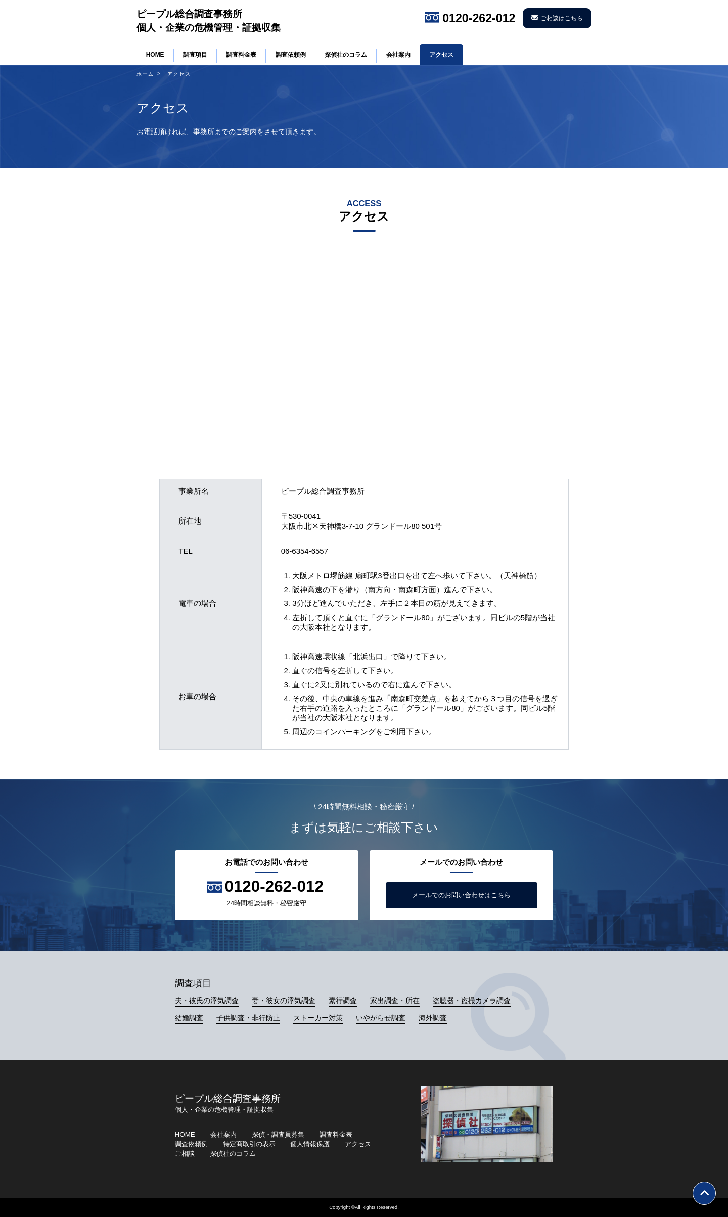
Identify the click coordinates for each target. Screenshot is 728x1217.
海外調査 (433, 1018)
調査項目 (195, 54)
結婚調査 (189, 1018)
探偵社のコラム (346, 54)
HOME (155, 54)
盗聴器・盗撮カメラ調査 (472, 1000)
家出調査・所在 (395, 1000)
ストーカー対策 (318, 1018)
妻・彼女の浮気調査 (283, 1000)
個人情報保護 (310, 1144)
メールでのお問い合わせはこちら (461, 895)
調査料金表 (241, 54)
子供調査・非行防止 (248, 1018)
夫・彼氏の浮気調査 (207, 1000)
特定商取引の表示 (249, 1144)
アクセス (441, 54)
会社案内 (398, 54)
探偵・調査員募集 (278, 1134)
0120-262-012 (478, 18)
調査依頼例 (291, 54)
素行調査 (343, 1000)
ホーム (145, 74)
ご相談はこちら (561, 18)
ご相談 (185, 1153)
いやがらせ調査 (380, 1018)
